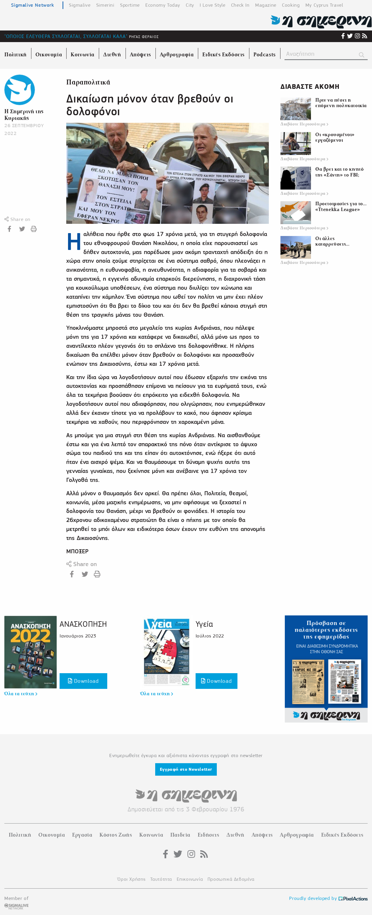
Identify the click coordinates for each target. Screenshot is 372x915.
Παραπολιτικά (88, 82)
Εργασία (82, 835)
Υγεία (204, 623)
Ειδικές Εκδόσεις (342, 835)
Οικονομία (51, 835)
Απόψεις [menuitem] (140, 54)
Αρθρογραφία (297, 835)
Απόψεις (262, 835)
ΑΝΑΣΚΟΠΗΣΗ (83, 623)
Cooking (291, 5)
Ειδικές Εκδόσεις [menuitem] (223, 54)
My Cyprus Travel (324, 5)
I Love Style (212, 5)
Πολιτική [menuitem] (15, 54)
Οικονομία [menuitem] (48, 54)
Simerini (105, 5)
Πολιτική (20, 835)
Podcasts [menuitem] (264, 54)
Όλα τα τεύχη (20, 694)
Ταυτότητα (161, 879)
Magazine (265, 5)
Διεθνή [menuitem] (112, 54)
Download (83, 681)
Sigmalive (79, 5)
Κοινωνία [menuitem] (82, 54)
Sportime (130, 5)
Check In (240, 5)
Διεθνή (235, 835)
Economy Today (162, 5)
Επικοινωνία (190, 879)
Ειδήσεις (208, 835)
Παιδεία (180, 835)
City (190, 5)
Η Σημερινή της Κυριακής (24, 114)
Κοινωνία (151, 835)
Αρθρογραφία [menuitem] (177, 54)
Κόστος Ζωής (115, 835)
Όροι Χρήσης (131, 879)
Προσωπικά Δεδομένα (231, 879)
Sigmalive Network (32, 5)
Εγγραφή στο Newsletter (186, 769)
